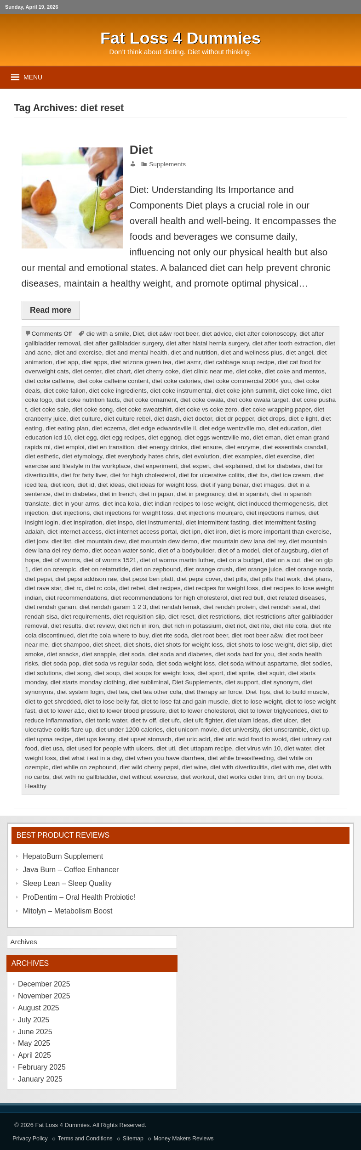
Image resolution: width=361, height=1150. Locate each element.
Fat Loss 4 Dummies (62, 1125)
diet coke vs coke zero (206, 409)
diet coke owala (201, 399)
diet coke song (92, 409)
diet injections (71, 512)
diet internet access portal (141, 531)
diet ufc (170, 720)
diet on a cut (283, 560)
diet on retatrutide (104, 569)
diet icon (62, 484)
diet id (85, 484)
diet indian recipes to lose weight (188, 503)
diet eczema (109, 428)
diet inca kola (121, 503)
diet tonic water (106, 720)
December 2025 (44, 984)
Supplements (167, 164)
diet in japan (156, 493)
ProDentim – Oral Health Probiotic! (79, 897)
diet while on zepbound (84, 767)
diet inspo (119, 522)
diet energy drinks (162, 447)
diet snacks (62, 654)
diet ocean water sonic (123, 550)
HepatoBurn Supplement (63, 856)
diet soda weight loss (185, 663)
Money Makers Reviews (184, 1138)
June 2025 (35, 1032)
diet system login (80, 691)
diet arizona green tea (141, 362)
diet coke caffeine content (113, 381)
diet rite (259, 625)
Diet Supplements (197, 682)
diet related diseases (295, 597)
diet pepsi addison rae (86, 578)
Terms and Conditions (85, 1138)
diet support (241, 682)
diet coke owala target (257, 399)
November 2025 (44, 996)
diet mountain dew (99, 541)
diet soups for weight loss (158, 673)
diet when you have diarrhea (164, 758)
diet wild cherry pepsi (149, 767)
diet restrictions (219, 616)
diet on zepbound (156, 569)
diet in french (118, 493)
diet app (67, 362)
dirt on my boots (299, 776)
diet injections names (275, 512)
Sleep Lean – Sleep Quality (67, 883)
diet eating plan (67, 428)
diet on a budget (239, 560)
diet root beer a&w (256, 635)
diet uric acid (192, 739)
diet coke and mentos (295, 371)
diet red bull (247, 597)
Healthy (35, 786)
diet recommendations (77, 597)
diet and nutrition (194, 352)
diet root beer (209, 635)
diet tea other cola (156, 691)
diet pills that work (275, 578)
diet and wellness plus (251, 352)
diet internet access (74, 531)
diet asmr (188, 362)
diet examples (242, 456)
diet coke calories (176, 381)
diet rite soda (170, 635)
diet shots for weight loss (188, 644)
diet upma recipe (48, 739)
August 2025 (38, 1008)
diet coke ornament (150, 399)
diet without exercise (148, 776)
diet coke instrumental (181, 390)
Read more (50, 310)
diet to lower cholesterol (202, 710)
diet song (78, 673)
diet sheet (106, 644)
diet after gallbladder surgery (122, 343)
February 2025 (42, 1067)
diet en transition (111, 447)
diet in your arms (75, 503)
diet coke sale (49, 409)
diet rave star (43, 588)
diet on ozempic (54, 569)
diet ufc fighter (202, 720)
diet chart (118, 371)
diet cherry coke (156, 371)
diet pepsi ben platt (146, 578)
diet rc (72, 588)
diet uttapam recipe (205, 748)
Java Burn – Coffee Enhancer (71, 870)
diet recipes (165, 588)
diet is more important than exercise (280, 531)
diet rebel (132, 588)
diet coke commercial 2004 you (247, 381)
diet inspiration (82, 522)
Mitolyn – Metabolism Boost (67, 911)
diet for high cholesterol (142, 475)
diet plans (317, 578)
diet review (100, 625)
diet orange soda (309, 569)
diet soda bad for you (244, 654)
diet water (297, 748)
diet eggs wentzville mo (216, 437)
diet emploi (69, 447)
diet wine (194, 767)
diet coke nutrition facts (88, 399)
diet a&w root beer (173, 333)
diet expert (195, 465)
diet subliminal (149, 682)
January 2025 (40, 1079)
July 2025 (33, 1020)
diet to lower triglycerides (272, 710)
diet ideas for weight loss (162, 484)
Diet (141, 150)
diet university (240, 729)
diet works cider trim (246, 776)
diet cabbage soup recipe (239, 362)
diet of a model (238, 550)
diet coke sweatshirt (144, 409)
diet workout (198, 776)
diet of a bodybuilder (186, 550)
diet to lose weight (257, 701)
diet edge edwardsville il (162, 428)
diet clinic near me (207, 371)
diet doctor (197, 418)
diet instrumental (159, 522)
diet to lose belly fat (111, 701)
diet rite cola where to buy (113, 635)
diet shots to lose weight (259, 644)
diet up (319, 729)
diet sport (210, 673)
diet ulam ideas (247, 720)
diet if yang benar (224, 484)
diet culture (85, 418)
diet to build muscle (300, 691)
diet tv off (143, 720)
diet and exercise (78, 352)
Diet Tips (258, 691)
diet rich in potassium (191, 625)
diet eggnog (164, 437)
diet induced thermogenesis (275, 503)
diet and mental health (136, 352)
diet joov (36, 541)
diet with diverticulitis (239, 767)
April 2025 (34, 1055)
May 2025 (34, 1043)
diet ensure (206, 447)
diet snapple (99, 654)
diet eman (267, 437)
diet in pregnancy (200, 493)
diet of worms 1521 (110, 560)
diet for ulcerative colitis (211, 475)
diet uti (165, 748)
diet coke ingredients (118, 390)
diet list (61, 541)
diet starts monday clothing (88, 682)
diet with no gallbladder (84, 776)
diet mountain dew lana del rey (243, 541)
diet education (287, 428)
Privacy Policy (30, 1138)
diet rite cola (290, 625)
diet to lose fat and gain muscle (185, 701)
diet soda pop (60, 663)
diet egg (85, 437)
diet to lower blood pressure (126, 710)
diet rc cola (100, 588)
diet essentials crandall (294, 447)
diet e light (303, 418)
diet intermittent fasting (217, 522)
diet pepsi (38, 578)
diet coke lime (298, 390)
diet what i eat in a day (91, 758)
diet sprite (240, 673)
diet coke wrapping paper (275, 409)
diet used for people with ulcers (109, 748)
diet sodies (315, 663)
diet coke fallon (65, 390)
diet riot (235, 625)
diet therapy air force (213, 691)
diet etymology (82, 456)
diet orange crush (208, 569)
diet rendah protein (229, 606)
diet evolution (200, 456)
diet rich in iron (138, 625)
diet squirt (271, 673)
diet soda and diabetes (180, 654)
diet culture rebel (127, 418)
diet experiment (155, 465)
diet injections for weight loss (133, 512)
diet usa (52, 748)
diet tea (117, 691)
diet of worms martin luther (176, 560)
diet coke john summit (245, 390)
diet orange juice (259, 569)
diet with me (288, 767)
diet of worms (61, 560)
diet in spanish (248, 493)
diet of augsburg (285, 550)
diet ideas (111, 484)
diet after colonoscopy (265, 333)
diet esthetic (41, 456)
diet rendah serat (283, 606)
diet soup (107, 673)
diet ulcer (284, 720)
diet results (66, 625)
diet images (268, 484)
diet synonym (280, 682)
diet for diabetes (278, 465)
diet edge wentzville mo (232, 428)
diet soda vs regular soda (118, 663)
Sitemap (133, 1138)
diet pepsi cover (198, 578)
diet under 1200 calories (129, 729)
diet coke (249, 371)
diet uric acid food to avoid (250, 739)
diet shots (137, 644)
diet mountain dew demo (163, 541)
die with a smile (107, 333)
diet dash (167, 418)
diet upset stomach (145, 739)
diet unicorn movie (191, 729)
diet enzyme (242, 447)
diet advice (217, 333)
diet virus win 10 (258, 748)
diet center (86, 371)
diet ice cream (290, 475)
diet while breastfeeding (241, 758)
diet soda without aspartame (257, 663)
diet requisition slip (139, 616)
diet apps (95, 362)
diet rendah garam (50, 606)
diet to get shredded (52, 701)
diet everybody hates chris (142, 456)
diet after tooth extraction (286, 343)
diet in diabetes (75, 493)
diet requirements (85, 616)
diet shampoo (70, 644)
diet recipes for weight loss (221, 588)
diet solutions (43, 673)
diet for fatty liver (84, 475)
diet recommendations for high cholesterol (169, 597)
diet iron (215, 531)
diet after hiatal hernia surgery (207, 343)
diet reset (181, 616)
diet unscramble (284, 729)
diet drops (271, 418)
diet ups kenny (95, 739)
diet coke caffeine (49, 381)
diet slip (307, 644)
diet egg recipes (122, 437)
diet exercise (282, 456)
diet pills (235, 578)
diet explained (232, 465)
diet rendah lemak (175, 606)
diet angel (299, 352)
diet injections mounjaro (210, 512)
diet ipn (190, 531)
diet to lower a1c (62, 710)
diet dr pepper (235, 418)
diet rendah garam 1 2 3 (113, 606)
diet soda (132, 654)
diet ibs (258, 475)
